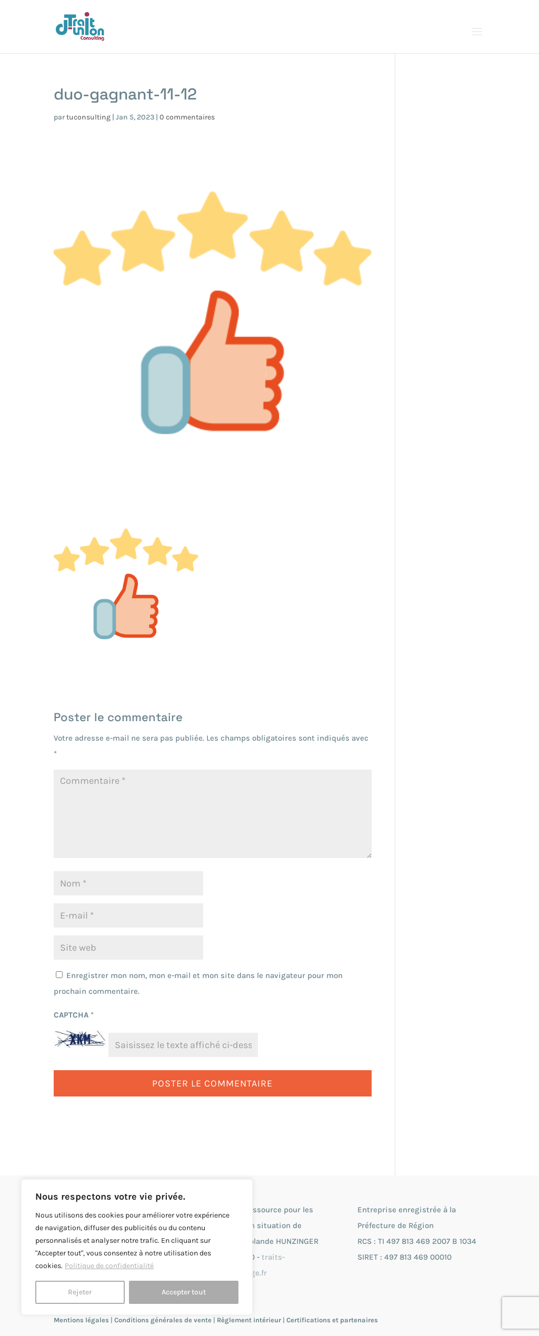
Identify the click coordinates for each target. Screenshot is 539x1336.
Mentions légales (81, 1320)
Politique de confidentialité (109, 1265)
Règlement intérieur (249, 1320)
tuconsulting (88, 117)
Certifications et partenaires (332, 1320)
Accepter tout (184, 1292)
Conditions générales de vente (163, 1320)
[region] (137, 1247)
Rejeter (80, 1292)
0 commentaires (187, 117)
